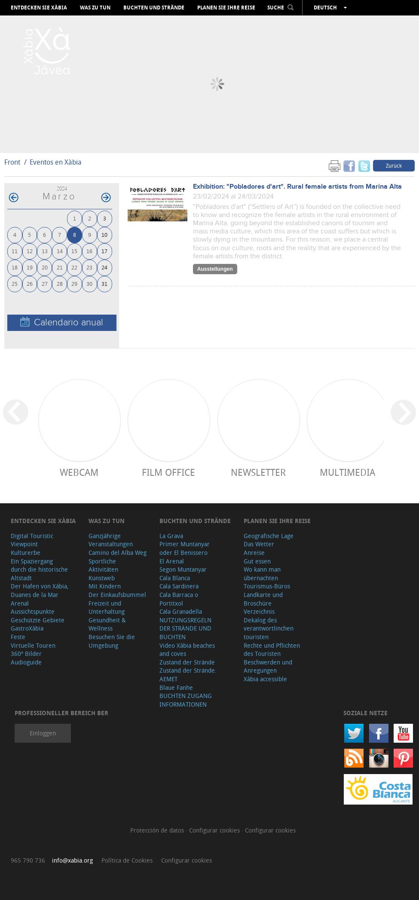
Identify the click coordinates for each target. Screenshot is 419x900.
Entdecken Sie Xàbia (39, 7)
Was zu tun (95, 7)
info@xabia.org (72, 860)
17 (104, 250)
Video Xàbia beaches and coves (187, 649)
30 (89, 283)
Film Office (168, 472)
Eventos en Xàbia (56, 162)
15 (74, 250)
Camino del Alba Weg (118, 552)
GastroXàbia (27, 628)
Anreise (254, 552)
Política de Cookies (127, 860)
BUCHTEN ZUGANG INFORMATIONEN (185, 700)
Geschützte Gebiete (37, 620)
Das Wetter (259, 544)
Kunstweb (102, 578)
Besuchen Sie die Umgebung (112, 641)
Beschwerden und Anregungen (268, 666)
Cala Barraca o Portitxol (178, 599)
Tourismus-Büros (267, 586)
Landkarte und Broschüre (263, 599)
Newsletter (258, 472)
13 (45, 250)
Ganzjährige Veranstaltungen (111, 540)
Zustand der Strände (187, 662)
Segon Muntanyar (183, 569)
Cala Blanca (174, 578)
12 (30, 250)
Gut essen (257, 561)
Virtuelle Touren (33, 645)
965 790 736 (28, 860)
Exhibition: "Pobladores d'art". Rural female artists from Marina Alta (297, 187)
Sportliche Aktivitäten (103, 565)
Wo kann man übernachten (262, 573)
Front (12, 162)
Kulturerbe (25, 552)
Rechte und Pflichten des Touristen (272, 649)
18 (15, 267)
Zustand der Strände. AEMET (188, 674)
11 (15, 250)
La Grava (171, 536)
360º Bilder (26, 653)
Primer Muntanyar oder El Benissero (184, 548)
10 (104, 234)
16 (89, 250)
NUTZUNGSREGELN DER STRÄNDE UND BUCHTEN (185, 628)
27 (45, 283)
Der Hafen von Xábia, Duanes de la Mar (40, 590)
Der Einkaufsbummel (117, 595)
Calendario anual (61, 322)
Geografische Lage (269, 536)
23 (89, 267)
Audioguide (26, 662)
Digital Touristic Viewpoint (32, 540)
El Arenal (171, 561)
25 (15, 283)
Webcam (79, 472)
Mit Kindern (105, 586)
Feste (18, 637)
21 (60, 267)
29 (74, 283)
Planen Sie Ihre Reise (226, 7)
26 (30, 283)
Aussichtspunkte (33, 611)
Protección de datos (158, 830)
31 (104, 283)
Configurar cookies (215, 830)
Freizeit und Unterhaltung (107, 607)
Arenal (20, 603)
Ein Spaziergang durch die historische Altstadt (39, 569)
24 (104, 267)
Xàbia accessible (265, 679)
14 (60, 250)
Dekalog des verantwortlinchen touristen (269, 628)
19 (30, 267)
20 (45, 267)
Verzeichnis (259, 611)
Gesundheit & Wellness (107, 624)
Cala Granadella (180, 611)
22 (74, 267)
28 (60, 283)
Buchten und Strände (153, 7)
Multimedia (347, 472)
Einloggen (43, 733)
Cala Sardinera (179, 586)
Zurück (394, 165)
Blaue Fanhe (176, 687)
